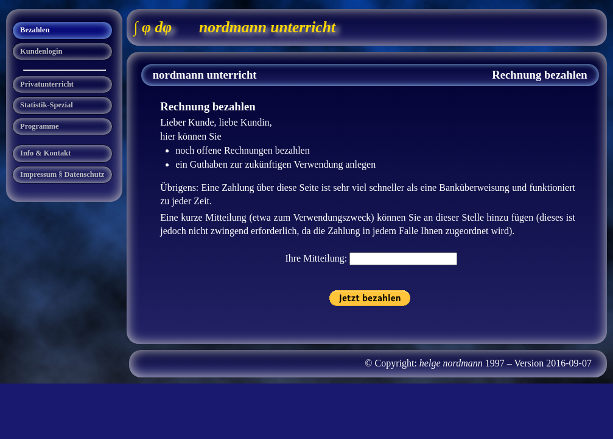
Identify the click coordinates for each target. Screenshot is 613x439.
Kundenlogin (41, 51)
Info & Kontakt (45, 153)
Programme (39, 126)
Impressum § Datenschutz (62, 174)
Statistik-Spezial (46, 105)
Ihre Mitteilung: (317, 258)
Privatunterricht (47, 84)
